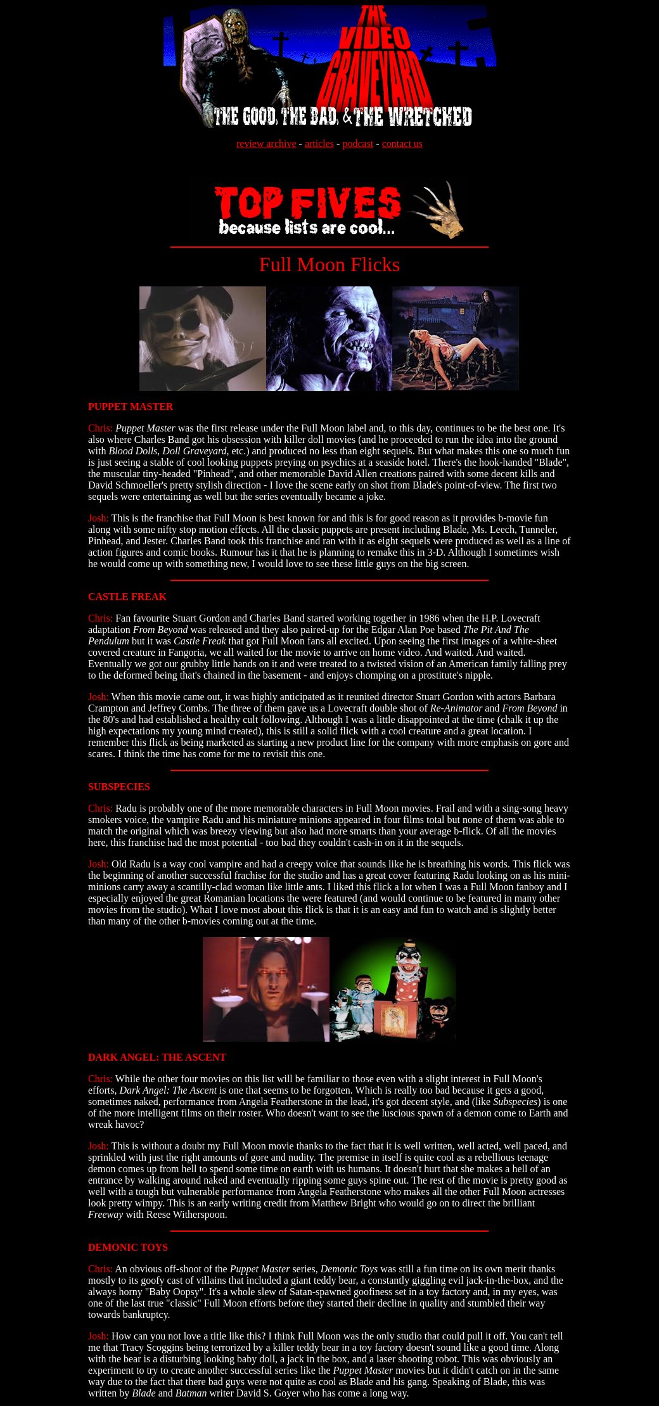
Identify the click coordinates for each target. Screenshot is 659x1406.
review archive (266, 143)
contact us (402, 143)
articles (319, 143)
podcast (357, 143)
